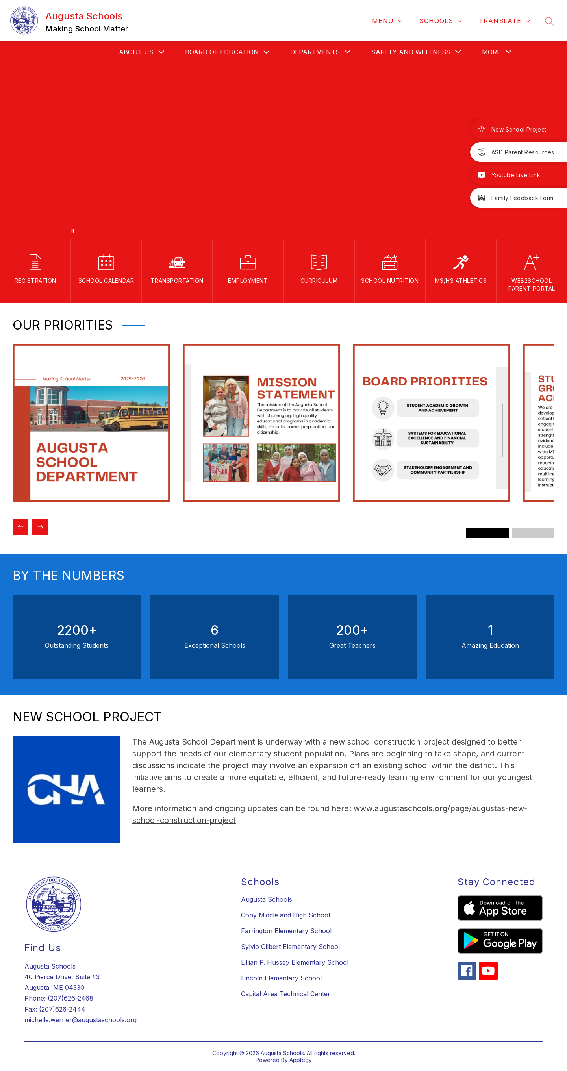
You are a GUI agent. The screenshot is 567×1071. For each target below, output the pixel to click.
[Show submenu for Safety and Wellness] (410, 52)
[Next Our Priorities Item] (40, 527)
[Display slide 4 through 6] (533, 533)
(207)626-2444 (62, 1009)
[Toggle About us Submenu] (161, 52)
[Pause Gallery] (73, 230)
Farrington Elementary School (286, 931)
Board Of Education (222, 52)
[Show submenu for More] (491, 52)
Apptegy (300, 1059)
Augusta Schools (266, 899)
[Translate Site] (504, 21)
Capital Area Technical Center (285, 994)
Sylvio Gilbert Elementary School (290, 947)
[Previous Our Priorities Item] (20, 527)
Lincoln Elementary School (281, 978)
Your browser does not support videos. (283, 151)
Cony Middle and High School (285, 915)
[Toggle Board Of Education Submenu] (266, 52)
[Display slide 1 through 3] (487, 533)
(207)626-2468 (70, 998)
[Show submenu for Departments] (315, 52)
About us (136, 52)
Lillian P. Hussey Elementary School (294, 962)
